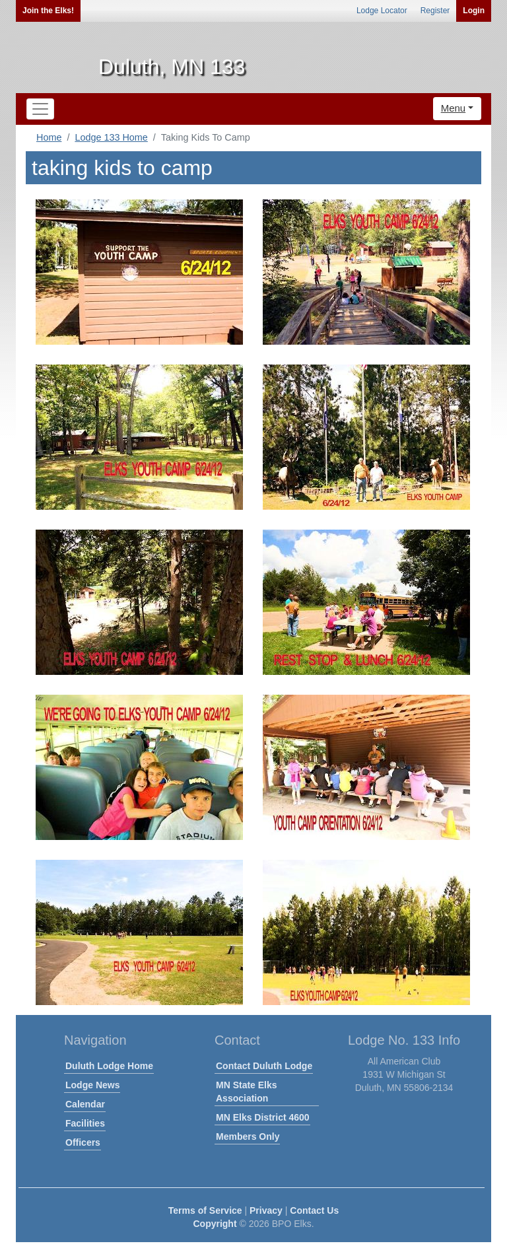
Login (474, 10)
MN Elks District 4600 (263, 1117)
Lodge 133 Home (111, 137)
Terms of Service (205, 1210)
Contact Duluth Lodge (264, 1066)
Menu (453, 108)
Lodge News (92, 1085)
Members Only (247, 1136)
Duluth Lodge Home (109, 1066)
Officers (82, 1142)
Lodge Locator (381, 10)
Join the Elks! (48, 10)
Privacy (266, 1210)
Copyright (214, 1223)
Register (435, 10)
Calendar (85, 1104)
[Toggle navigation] (40, 109)
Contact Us (314, 1210)
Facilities (85, 1123)
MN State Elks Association (246, 1091)
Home (48, 137)
